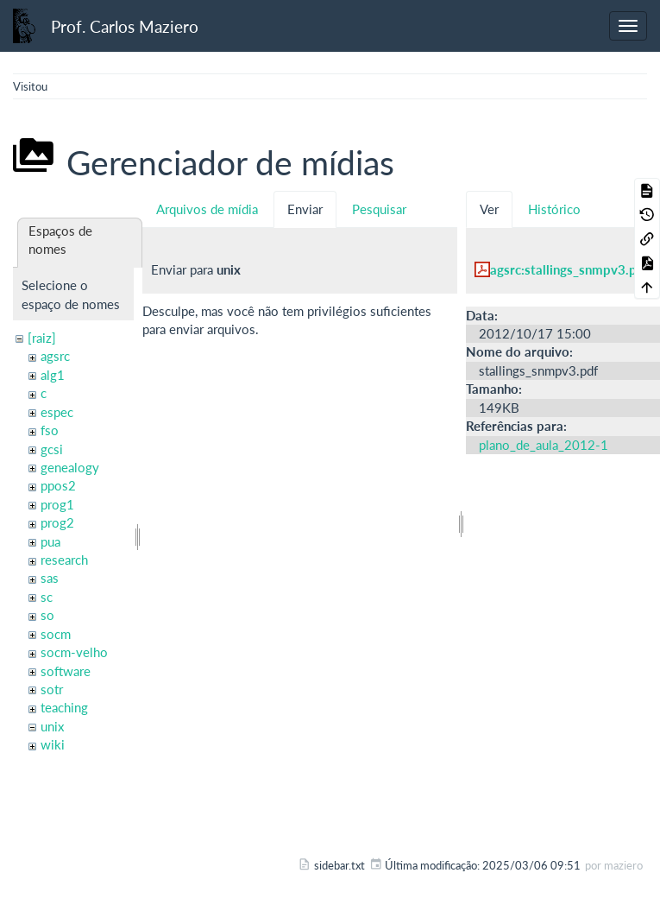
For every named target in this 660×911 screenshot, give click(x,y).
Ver (489, 209)
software (66, 671)
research (64, 559)
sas (50, 577)
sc (47, 596)
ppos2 (58, 485)
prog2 (57, 522)
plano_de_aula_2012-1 (543, 444)
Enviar (305, 209)
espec (57, 412)
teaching (64, 707)
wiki (53, 744)
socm (56, 634)
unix (52, 726)
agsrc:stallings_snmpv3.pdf (569, 269)
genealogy (70, 467)
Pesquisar (379, 209)
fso (50, 430)
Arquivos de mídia (207, 209)
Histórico (554, 209)
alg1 (53, 375)
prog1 (57, 504)
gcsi (52, 449)
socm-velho (74, 652)
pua (50, 541)
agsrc (55, 356)
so (47, 615)
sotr (52, 689)
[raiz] (42, 337)
